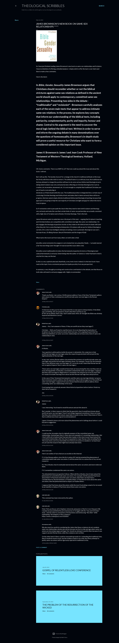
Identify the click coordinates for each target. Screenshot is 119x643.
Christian (44, 307)
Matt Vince (64, 637)
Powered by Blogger (60, 634)
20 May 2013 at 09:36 (47, 425)
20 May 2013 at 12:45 (47, 445)
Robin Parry (45, 323)
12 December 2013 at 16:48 (49, 543)
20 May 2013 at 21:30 (47, 489)
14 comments (50, 573)
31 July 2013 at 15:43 (47, 500)
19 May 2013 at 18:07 (47, 340)
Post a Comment (41, 547)
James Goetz (45, 292)
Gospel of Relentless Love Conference (66, 570)
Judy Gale (44, 495)
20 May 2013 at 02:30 (47, 395)
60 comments (50, 611)
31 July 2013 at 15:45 (47, 519)
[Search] (101, 6)
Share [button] (16, 20)
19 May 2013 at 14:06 (47, 318)
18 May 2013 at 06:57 (47, 301)
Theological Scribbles (43, 6)
